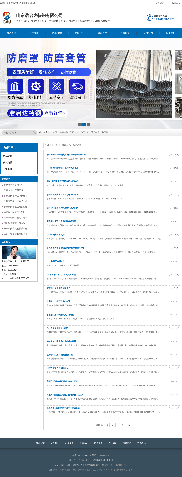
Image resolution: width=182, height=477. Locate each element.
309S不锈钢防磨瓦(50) (82, 470)
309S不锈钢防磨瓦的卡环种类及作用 (62, 168)
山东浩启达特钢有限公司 (6, 18)
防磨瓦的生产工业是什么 (15, 196)
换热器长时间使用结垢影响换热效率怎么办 (65, 248)
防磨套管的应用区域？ (14, 190)
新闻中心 (79, 33)
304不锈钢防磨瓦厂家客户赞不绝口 (62, 275)
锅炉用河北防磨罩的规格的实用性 (61, 341)
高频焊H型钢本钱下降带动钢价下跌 (62, 381)
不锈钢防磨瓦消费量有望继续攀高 (61, 221)
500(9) (95, 470)
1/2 (129, 425)
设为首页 (160, 3)
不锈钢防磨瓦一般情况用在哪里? (61, 315)
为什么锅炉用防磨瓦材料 (57, 328)
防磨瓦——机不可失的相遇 (58, 301)
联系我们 (170, 33)
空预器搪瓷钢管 (60, 132)
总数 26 (99, 425)
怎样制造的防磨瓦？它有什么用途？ (62, 194)
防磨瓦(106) (65, 470)
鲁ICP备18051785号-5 (120, 465)
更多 (131, 470)
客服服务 (125, 33)
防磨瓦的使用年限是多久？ (58, 288)
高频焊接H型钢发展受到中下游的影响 (63, 408)
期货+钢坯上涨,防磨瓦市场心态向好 (62, 181)
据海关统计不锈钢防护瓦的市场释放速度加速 (66, 154)
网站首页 (11, 33)
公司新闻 (7, 169)
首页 (58, 145)
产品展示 (57, 33)
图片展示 (102, 33)
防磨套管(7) (104, 470)
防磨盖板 (85, 132)
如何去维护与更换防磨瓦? (58, 368)
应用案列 (148, 33)
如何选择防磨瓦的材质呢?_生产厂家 (62, 208)
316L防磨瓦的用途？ (56, 261)
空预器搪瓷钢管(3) (119, 470)
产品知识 (7, 156)
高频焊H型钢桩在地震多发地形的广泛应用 (65, 395)
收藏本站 (176, 3)
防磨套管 (74, 132)
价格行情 (7, 162)
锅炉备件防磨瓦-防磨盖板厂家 (60, 355)
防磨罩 (105, 132)
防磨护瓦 (95, 132)
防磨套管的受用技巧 (13, 185)
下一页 (120, 425)
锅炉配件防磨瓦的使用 (14, 212)
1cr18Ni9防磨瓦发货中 (56, 234)
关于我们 (34, 33)
